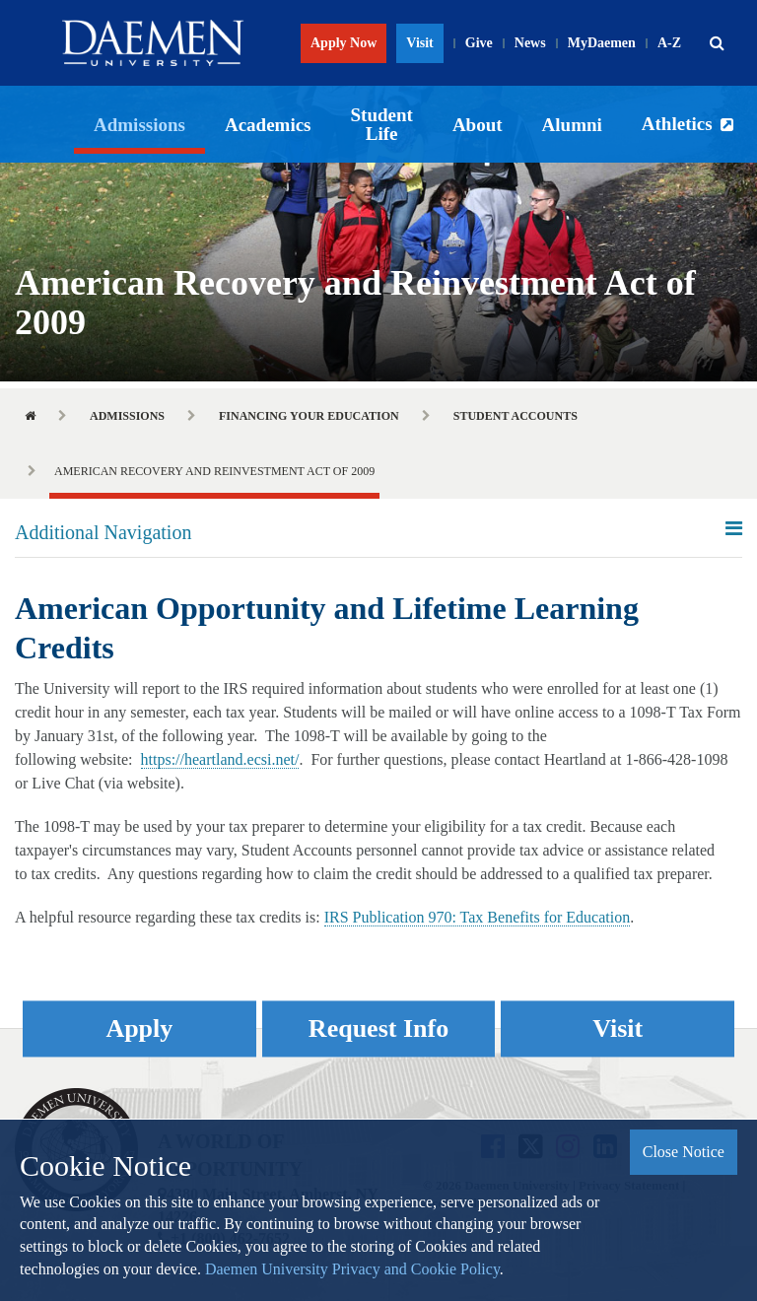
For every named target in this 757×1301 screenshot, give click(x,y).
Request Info (378, 1028)
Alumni (572, 124)
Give (479, 42)
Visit (419, 42)
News (530, 42)
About (477, 124)
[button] (716, 43)
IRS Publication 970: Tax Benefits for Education (477, 917)
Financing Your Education (309, 416)
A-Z (669, 42)
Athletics (677, 123)
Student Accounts (515, 416)
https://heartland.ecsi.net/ (220, 759)
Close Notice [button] (683, 1151)
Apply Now (343, 42)
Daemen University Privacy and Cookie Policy (352, 1269)
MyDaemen (602, 42)
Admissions (139, 124)
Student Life (382, 124)
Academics (268, 124)
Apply (138, 1028)
